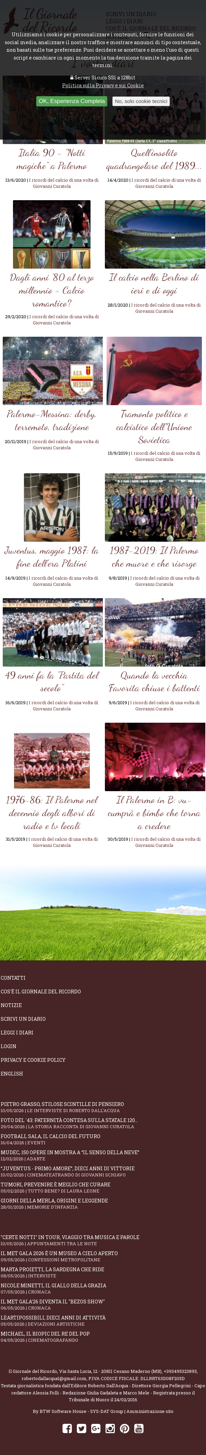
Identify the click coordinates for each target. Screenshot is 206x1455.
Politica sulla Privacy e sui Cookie (103, 85)
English (12, 1073)
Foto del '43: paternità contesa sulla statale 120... (103, 1123)
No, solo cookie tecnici (141, 101)
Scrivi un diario (23, 1019)
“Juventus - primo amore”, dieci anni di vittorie (103, 1171)
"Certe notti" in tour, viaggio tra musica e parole (103, 1240)
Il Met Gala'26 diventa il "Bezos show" (103, 1304)
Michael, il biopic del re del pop (103, 1336)
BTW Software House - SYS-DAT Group (81, 1411)
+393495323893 (180, 1371)
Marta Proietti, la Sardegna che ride (103, 1272)
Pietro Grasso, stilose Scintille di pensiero (103, 1107)
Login (8, 1046)
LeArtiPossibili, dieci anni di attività (103, 1320)
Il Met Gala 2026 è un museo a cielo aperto (103, 1256)
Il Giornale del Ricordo (33, 1371)
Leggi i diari (17, 1032)
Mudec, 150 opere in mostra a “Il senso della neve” (103, 1155)
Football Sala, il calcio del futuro (103, 1139)
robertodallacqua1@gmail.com (54, 1378)
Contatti (13, 978)
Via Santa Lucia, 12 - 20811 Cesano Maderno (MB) (110, 1371)
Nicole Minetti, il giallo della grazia (103, 1288)
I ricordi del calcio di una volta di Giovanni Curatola (63, 183)
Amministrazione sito (150, 1411)
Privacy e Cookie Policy (33, 1060)
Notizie (11, 1005)
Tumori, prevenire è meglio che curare (103, 1187)
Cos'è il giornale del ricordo (41, 991)
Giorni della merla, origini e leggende (103, 1203)
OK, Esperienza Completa (72, 101)
